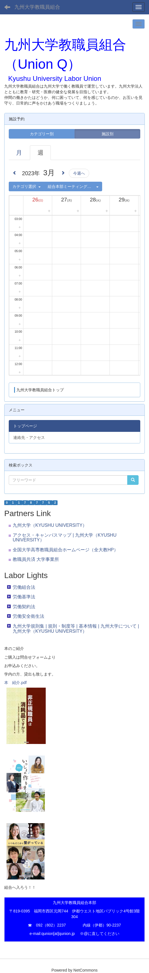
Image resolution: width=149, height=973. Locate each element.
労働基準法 (24, 596)
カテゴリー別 (42, 134)
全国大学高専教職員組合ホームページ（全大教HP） (65, 549)
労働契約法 (24, 606)
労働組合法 (24, 587)
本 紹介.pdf (15, 682)
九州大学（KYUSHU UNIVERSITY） (50, 525)
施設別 (107, 134)
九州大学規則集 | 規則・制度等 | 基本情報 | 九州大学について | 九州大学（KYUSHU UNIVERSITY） (76, 629)
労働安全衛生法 (28, 616)
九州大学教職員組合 (37, 7)
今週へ (79, 173)
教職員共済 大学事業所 (36, 559)
